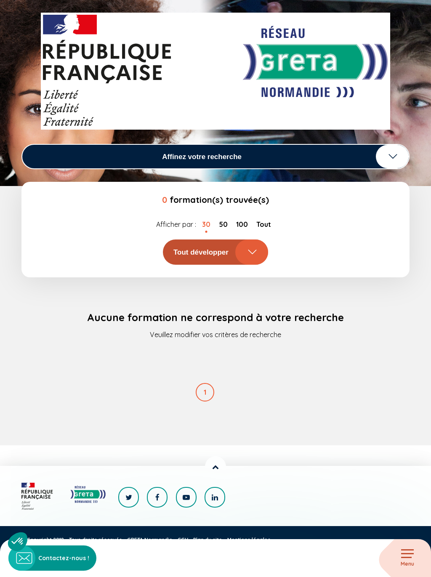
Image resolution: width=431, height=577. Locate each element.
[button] (18, 542)
